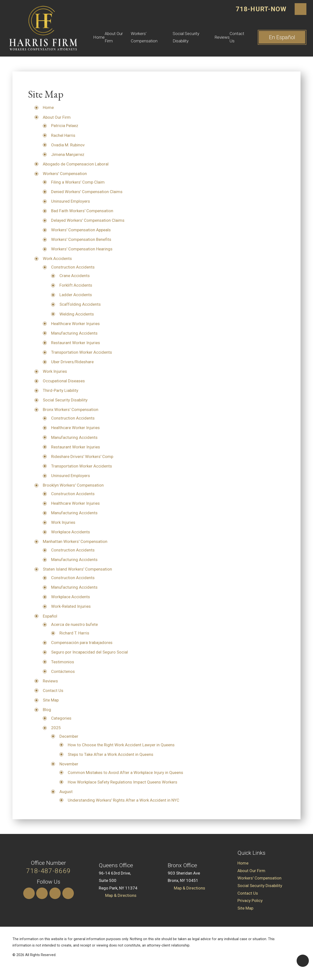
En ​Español (282, 37)
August (66, 791)
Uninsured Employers (70, 201)
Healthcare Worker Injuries (75, 323)
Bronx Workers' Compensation (70, 409)
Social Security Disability (186, 37)
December (68, 736)
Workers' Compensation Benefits (81, 239)
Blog (47, 709)
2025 (56, 727)
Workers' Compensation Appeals (81, 229)
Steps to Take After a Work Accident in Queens (110, 754)
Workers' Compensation (144, 37)
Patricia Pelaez (64, 125)
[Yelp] (55, 893)
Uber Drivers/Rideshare (72, 361)
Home (99, 37)
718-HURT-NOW (261, 9)
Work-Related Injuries (71, 606)
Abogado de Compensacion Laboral (76, 164)
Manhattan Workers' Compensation (75, 541)
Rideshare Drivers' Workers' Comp (82, 456)
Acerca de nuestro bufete (74, 624)
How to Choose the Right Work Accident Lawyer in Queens (121, 744)
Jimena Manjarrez (67, 154)
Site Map (51, 700)
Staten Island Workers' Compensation (77, 569)
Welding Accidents (76, 314)
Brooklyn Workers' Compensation (73, 485)
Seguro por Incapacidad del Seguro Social (89, 652)
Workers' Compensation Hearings (81, 248)
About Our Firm (114, 37)
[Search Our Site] (300, 9)
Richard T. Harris (74, 633)
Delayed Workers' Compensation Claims (87, 220)
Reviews (222, 37)
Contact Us (237, 37)
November (68, 763)
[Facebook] (68, 893)
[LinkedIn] (42, 893)
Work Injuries (55, 371)
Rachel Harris (63, 135)
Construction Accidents (73, 267)
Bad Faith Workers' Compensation (82, 210)
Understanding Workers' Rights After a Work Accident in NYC (123, 800)
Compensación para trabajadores (81, 642)
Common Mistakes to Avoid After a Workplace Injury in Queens (125, 772)
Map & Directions (120, 895)
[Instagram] (29, 893)
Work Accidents (57, 258)
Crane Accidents (74, 275)
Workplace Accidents (70, 531)
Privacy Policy (250, 900)
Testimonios (62, 661)
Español (50, 616)
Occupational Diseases (64, 380)
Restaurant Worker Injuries (75, 342)
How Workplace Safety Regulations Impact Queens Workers (122, 782)
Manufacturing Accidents (74, 333)
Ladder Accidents (75, 294)
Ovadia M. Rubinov (68, 144)
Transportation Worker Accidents (81, 352)
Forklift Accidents (75, 285)
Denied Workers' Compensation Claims (87, 191)
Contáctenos (63, 671)
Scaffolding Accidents (80, 304)
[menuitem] (99, 37)
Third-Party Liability (60, 390)
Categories (61, 718)
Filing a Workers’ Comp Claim (78, 182)
